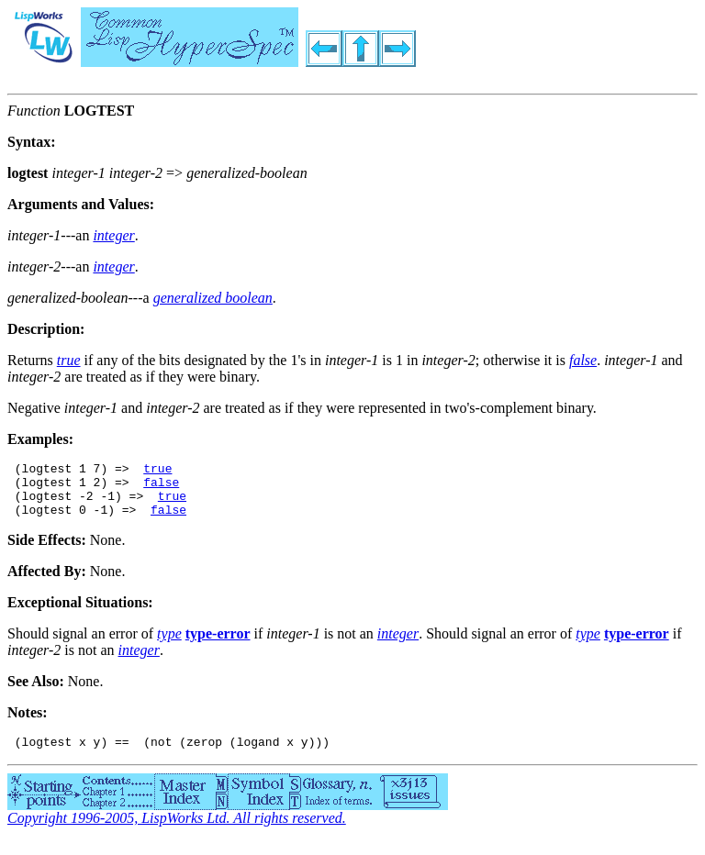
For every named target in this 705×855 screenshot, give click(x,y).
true (157, 470)
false (161, 487)
